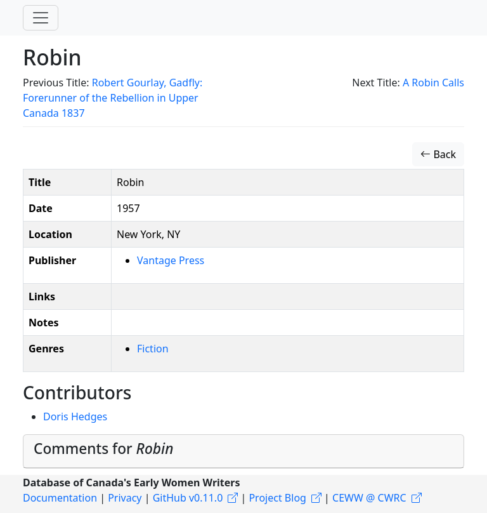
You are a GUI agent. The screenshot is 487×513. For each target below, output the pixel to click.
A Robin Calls (433, 83)
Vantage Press (170, 260)
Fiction (153, 349)
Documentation (60, 498)
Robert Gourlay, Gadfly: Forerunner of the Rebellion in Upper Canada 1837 (112, 98)
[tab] (243, 451)
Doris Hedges (75, 416)
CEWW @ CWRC (369, 498)
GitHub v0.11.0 (188, 498)
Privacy (124, 498)
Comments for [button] (103, 448)
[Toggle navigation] (40, 17)
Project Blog (277, 498)
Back (438, 154)
